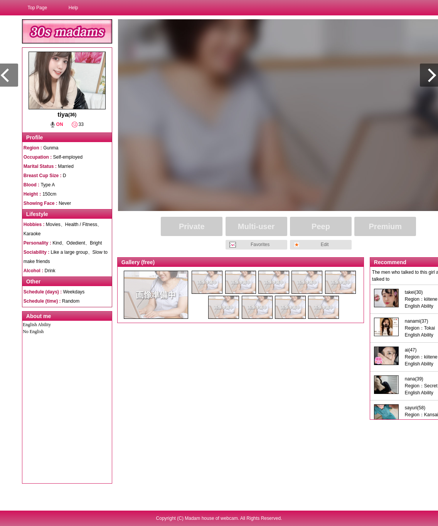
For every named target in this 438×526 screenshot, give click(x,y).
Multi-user (256, 226)
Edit (325, 244)
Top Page (37, 7)
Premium (385, 226)
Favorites (260, 244)
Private (192, 226)
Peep (321, 226)
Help (73, 7)
